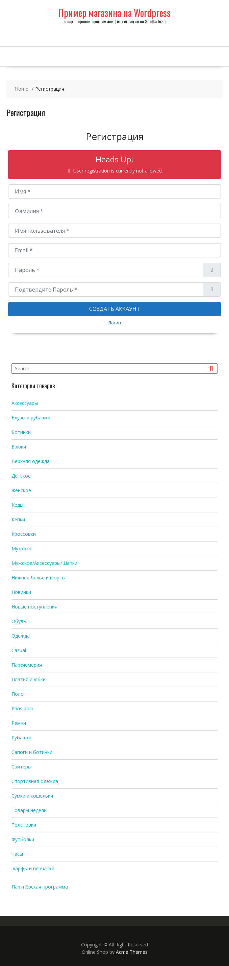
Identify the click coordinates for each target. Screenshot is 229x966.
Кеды (17, 505)
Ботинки (21, 432)
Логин (114, 322)
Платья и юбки (28, 679)
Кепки (18, 519)
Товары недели (29, 810)
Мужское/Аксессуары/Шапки (44, 563)
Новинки (21, 592)
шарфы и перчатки (32, 868)
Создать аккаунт (114, 309)
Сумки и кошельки (32, 795)
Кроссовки (23, 534)
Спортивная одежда (34, 781)
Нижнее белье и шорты (38, 577)
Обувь (18, 621)
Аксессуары (24, 403)
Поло (17, 694)
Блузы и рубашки (30, 417)
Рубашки (21, 737)
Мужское (21, 548)
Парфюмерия (26, 665)
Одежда (20, 635)
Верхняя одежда (30, 461)
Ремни (18, 723)
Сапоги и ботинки (31, 752)
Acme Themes (132, 952)
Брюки (18, 446)
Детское (21, 476)
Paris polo (22, 708)
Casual (18, 650)
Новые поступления (34, 606)
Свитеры (21, 766)
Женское (21, 490)
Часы (17, 854)
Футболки (22, 839)
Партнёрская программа (39, 886)
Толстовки (23, 825)
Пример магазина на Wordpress (114, 13)
